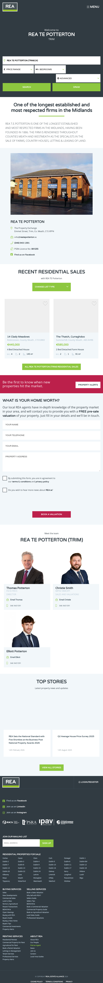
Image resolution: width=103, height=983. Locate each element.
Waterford (22, 872)
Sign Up (47, 833)
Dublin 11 (67, 855)
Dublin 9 (36, 855)
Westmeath (37, 872)
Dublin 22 (21, 862)
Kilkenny (6, 865)
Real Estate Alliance (55, 967)
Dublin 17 (67, 859)
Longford (67, 865)
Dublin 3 (21, 852)
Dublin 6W (83, 852)
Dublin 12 (83, 855)
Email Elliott (15, 648)
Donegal (67, 849)
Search (26, 79)
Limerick (52, 865)
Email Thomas (16, 591)
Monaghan (37, 868)
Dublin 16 (52, 859)
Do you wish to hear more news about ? (30, 480)
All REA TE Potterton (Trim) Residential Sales (51, 357)
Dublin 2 (6, 852)
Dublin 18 (83, 859)
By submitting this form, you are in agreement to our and (31, 471)
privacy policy (42, 472)
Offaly (51, 868)
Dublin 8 (21, 855)
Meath (20, 868)
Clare (35, 849)
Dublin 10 (52, 855)
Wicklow (67, 872)
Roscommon (68, 868)
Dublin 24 (37, 862)
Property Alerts (88, 375)
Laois (20, 865)
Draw (76, 79)
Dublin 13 (6, 859)
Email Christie (65, 591)
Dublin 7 (6, 855)
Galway (51, 862)
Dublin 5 (52, 852)
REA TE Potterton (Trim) (22, 61)
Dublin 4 (36, 852)
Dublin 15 (37, 859)
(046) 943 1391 (22, 234)
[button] (83, 69)
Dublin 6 (67, 852)
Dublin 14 (21, 859)
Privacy (69, 972)
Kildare (82, 862)
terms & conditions (21, 472)
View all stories (51, 758)
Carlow (5, 849)
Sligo (81, 868)
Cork (50, 849)
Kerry (66, 862)
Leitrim (36, 865)
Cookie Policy (36, 972)
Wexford (52, 872)
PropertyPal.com (61, 977)
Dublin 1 (83, 849)
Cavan (20, 849)
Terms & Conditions (54, 972)
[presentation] (22, 490)
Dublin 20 (6, 862)
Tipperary (6, 872)
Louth (82, 865)
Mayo (5, 868)
